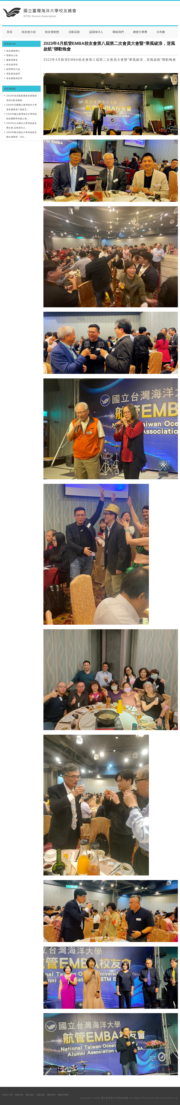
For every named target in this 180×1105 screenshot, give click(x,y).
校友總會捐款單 (14, 78)
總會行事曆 (140, 31)
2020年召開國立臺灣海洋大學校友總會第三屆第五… (21, 107)
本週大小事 (7, 1095)
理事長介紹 (12, 55)
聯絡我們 (118, 31)
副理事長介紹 (13, 69)
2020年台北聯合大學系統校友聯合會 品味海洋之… (21, 125)
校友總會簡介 (13, 51)
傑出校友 (30, 1095)
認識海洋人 (96, 31)
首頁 (9, 31)
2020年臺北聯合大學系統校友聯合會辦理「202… (21, 134)
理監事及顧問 (13, 74)
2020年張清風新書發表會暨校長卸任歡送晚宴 (21, 98)
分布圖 (160, 31)
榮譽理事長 (12, 60)
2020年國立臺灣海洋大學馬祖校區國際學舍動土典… (21, 116)
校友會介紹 (29, 31)
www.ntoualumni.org (166, 1098)
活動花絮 (74, 31)
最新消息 (19, 1095)
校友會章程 (12, 64)
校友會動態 (52, 31)
